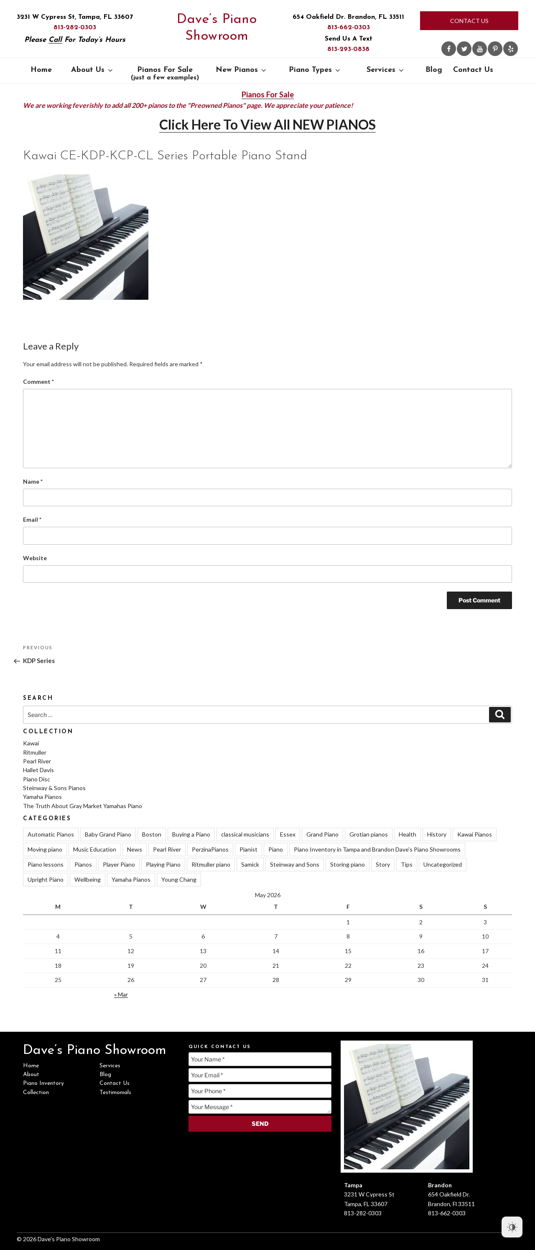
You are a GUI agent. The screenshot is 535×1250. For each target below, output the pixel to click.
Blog (433, 70)
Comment (38, 381)
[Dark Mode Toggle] (512, 1227)
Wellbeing (87, 879)
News (134, 849)
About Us (92, 70)
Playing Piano (163, 864)
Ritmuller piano (210, 864)
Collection (36, 1092)
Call (55, 39)
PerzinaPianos (210, 849)
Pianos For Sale (164, 73)
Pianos (83, 864)
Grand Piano (322, 834)
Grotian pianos (368, 834)
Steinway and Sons (294, 864)
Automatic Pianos (51, 834)
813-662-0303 (348, 27)
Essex (288, 834)
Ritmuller (34, 752)
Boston (151, 834)
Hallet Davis (38, 769)
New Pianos (242, 70)
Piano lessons (46, 864)
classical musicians (245, 834)
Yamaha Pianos (42, 796)
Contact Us (469, 20)
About (31, 1074)
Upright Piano (46, 879)
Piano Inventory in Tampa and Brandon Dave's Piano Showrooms (377, 849)
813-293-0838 (348, 49)
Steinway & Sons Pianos (54, 787)
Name (33, 481)
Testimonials (115, 1092)
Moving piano (45, 849)
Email (32, 519)
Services (386, 70)
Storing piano (347, 864)
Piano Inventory (43, 1083)
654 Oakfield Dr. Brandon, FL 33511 (348, 17)
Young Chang (178, 879)
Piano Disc (36, 779)
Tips (407, 864)
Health (407, 834)
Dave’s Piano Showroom (217, 28)
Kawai (31, 743)
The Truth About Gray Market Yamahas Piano (82, 805)
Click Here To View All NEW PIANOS (267, 124)
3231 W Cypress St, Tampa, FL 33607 (75, 17)
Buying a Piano (191, 834)
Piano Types (315, 70)
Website (35, 557)
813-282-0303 (75, 27)
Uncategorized (442, 864)
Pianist (248, 849)
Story (383, 864)
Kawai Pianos (474, 834)
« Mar (121, 994)
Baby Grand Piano (108, 834)
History (436, 834)
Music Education (94, 849)
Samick (250, 864)
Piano (275, 849)
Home (41, 70)
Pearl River (37, 761)
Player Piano (119, 864)
